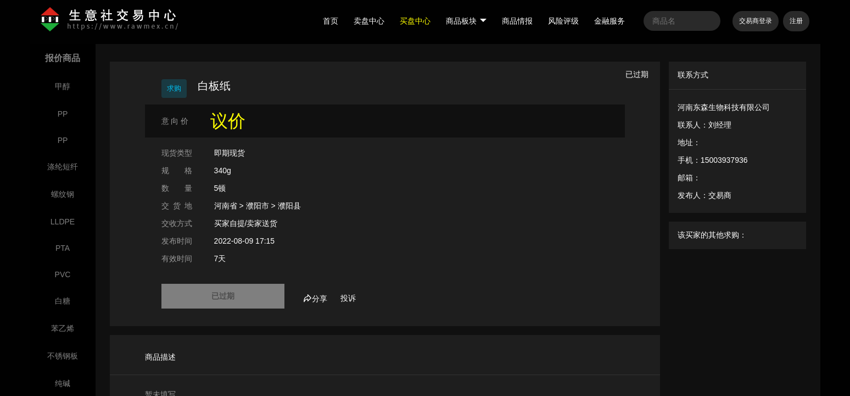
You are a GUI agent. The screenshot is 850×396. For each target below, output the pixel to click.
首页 (330, 20)
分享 (315, 298)
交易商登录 (755, 21)
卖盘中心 (369, 20)
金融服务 (609, 20)
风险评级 (563, 20)
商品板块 (466, 20)
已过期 (222, 296)
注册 (796, 21)
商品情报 (517, 20)
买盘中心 (415, 20)
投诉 (348, 298)
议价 (227, 121)
